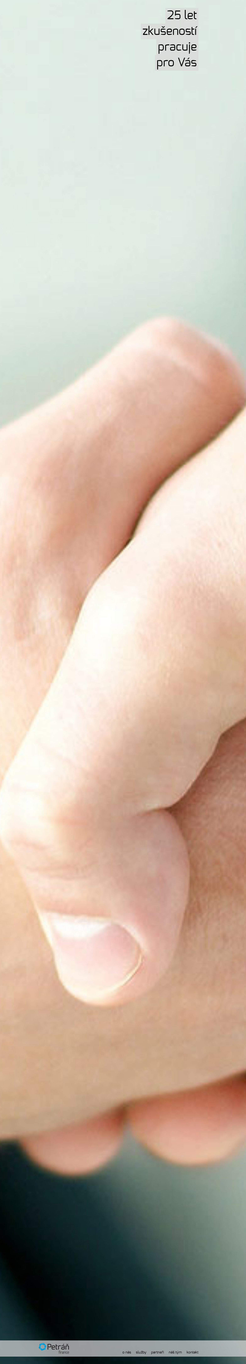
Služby (141, 1352)
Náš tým (175, 1352)
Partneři (157, 1352)
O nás (126, 1352)
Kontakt (192, 1352)
